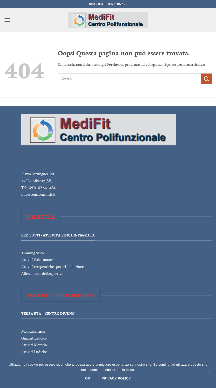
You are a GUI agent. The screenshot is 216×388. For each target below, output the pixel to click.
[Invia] (206, 78)
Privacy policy (116, 378)
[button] (7, 19)
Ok (87, 378)
